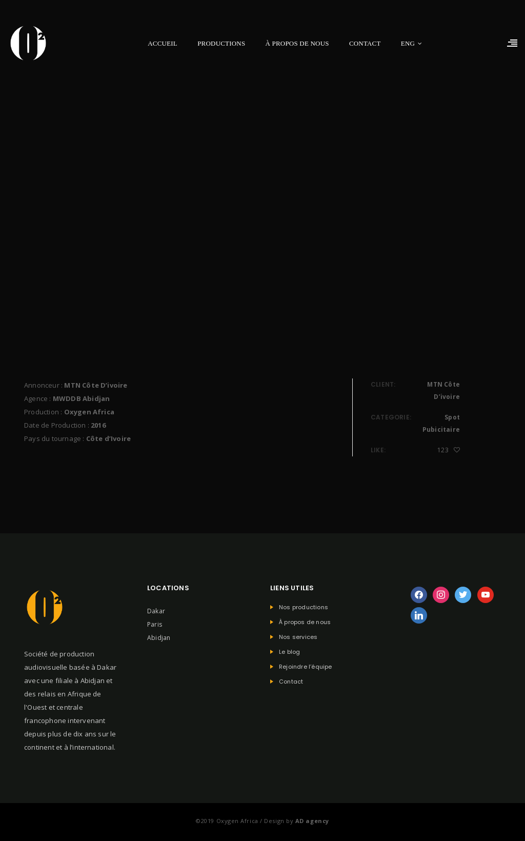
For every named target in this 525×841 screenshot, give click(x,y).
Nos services (298, 637)
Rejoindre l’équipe (305, 667)
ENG (408, 43)
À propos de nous (297, 43)
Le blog (289, 652)
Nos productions (303, 607)
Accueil (162, 43)
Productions (221, 43)
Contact (365, 43)
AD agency (312, 821)
